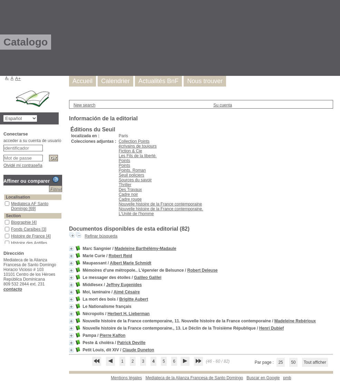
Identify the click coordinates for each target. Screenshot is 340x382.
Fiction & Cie (130, 151)
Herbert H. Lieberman (128, 313)
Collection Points (134, 141)
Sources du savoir (135, 180)
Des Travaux (130, 189)
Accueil (82, 81)
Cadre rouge (130, 199)
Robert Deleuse (202, 270)
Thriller (125, 184)
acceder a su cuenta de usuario (32, 140)
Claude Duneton (138, 350)
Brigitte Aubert (133, 299)
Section (13, 215)
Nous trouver (205, 81)
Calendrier (115, 81)
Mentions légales (126, 377)
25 (280, 362)
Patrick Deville (131, 342)
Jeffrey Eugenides (124, 284)
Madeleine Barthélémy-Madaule (145, 248)
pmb (287, 377)
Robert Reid (120, 255)
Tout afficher (315, 362)
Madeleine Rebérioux (295, 321)
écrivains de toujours (138, 146)
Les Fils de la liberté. (138, 155)
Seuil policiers (131, 175)
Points (124, 160)
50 (293, 362)
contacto (12, 289)
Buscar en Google (263, 377)
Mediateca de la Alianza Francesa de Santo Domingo (194, 377)
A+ (18, 78)
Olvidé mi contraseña (22, 165)
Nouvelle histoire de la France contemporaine (160, 204)
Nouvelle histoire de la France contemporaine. (161, 209)
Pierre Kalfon (113, 335)
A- (7, 78)
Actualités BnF (158, 81)
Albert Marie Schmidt (130, 263)
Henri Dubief (271, 328)
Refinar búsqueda (101, 236)
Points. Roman (132, 170)
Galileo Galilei (147, 277)
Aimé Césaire (127, 292)
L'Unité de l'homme (136, 213)
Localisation (18, 197)
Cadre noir (128, 194)
